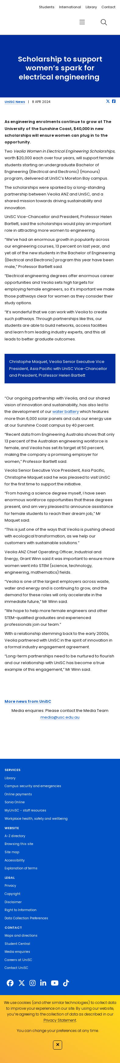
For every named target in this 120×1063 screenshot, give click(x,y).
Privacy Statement (60, 1020)
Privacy (10, 885)
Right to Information (21, 910)
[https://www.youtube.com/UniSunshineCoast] (54, 983)
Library (91, 7)
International (70, 7)
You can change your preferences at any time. (58, 1030)
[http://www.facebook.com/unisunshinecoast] (10, 983)
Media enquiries (17, 951)
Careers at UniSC (18, 960)
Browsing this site (19, 844)
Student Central (17, 944)
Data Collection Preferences (26, 918)
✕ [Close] (58, 1044)
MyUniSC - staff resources (25, 810)
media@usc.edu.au (60, 717)
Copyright (12, 894)
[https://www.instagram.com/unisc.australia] (33, 983)
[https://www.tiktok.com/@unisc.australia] (66, 983)
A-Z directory (15, 836)
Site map (12, 852)
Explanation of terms (21, 868)
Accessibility (15, 860)
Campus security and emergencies (33, 786)
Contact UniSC (16, 968)
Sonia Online (15, 802)
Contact (108, 7)
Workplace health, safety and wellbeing (36, 818)
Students (47, 7)
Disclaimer (13, 902)
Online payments (18, 794)
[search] (104, 22)
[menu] (82, 22)
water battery (65, 411)
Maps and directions (21, 935)
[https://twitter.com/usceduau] (21, 983)
